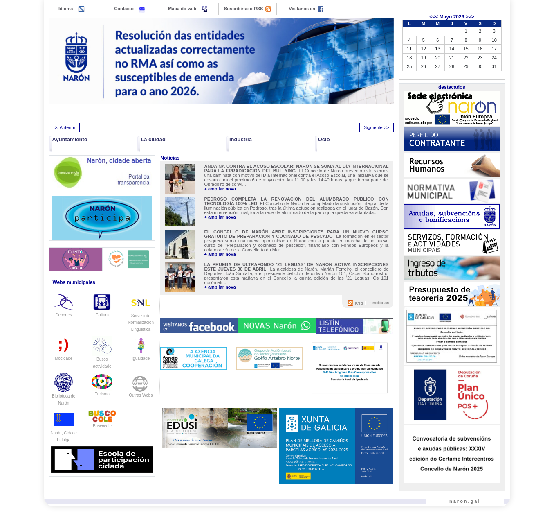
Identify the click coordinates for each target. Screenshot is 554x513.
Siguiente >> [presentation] (376, 127)
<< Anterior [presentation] (65, 127)
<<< (433, 17)
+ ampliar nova (220, 189)
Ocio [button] (324, 139)
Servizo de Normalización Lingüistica (141, 316)
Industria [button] (240, 139)
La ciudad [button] (153, 139)
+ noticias (378, 302)
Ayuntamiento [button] (69, 139)
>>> (470, 17)
